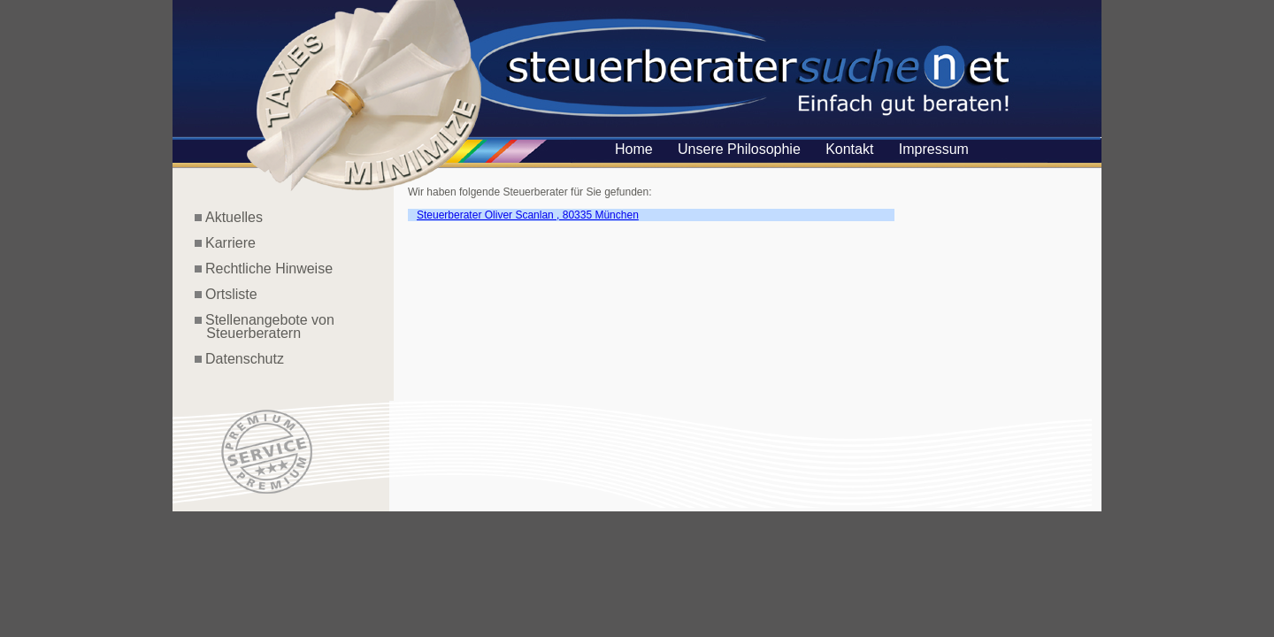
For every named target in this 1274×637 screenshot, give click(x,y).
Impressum (934, 149)
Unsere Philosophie (739, 149)
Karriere (230, 242)
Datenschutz (244, 358)
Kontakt (849, 149)
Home (634, 149)
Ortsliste (231, 294)
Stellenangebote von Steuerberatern (264, 326)
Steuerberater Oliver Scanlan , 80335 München (528, 215)
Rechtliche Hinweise (269, 268)
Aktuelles (234, 217)
